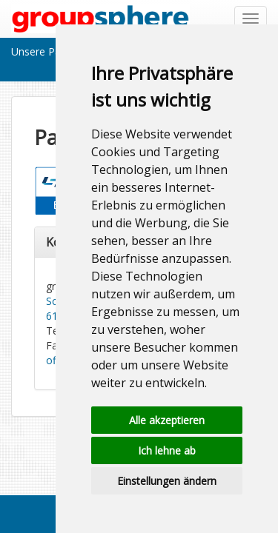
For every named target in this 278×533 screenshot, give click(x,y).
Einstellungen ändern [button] (166, 481)
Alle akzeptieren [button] (167, 420)
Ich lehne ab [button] (167, 450)
